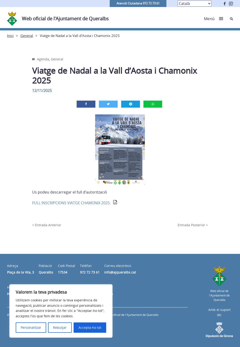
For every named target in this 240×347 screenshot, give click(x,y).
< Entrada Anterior (46, 225)
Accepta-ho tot (90, 327)
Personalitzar (31, 327)
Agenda (43, 59)
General (26, 35)
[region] (60, 311)
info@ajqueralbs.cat (120, 272)
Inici (10, 35)
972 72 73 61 (90, 272)
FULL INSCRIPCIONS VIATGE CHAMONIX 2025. (71, 202)
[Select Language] (194, 3)
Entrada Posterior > (193, 225)
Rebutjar (60, 327)
